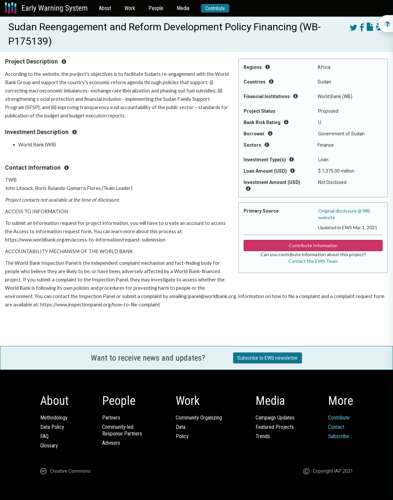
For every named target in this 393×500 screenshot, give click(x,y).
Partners (111, 418)
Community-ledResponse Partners (122, 430)
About (105, 8)
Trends (263, 436)
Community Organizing (199, 418)
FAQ (44, 436)
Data (180, 427)
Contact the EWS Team (313, 261)
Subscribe (338, 436)
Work (129, 8)
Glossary (49, 445)
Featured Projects (275, 427)
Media (183, 8)
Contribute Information (313, 245)
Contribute (215, 8)
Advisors (111, 443)
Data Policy (52, 427)
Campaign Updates (275, 418)
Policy (182, 436)
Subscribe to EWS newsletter (267, 358)
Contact (336, 427)
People (155, 8)
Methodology (54, 418)
